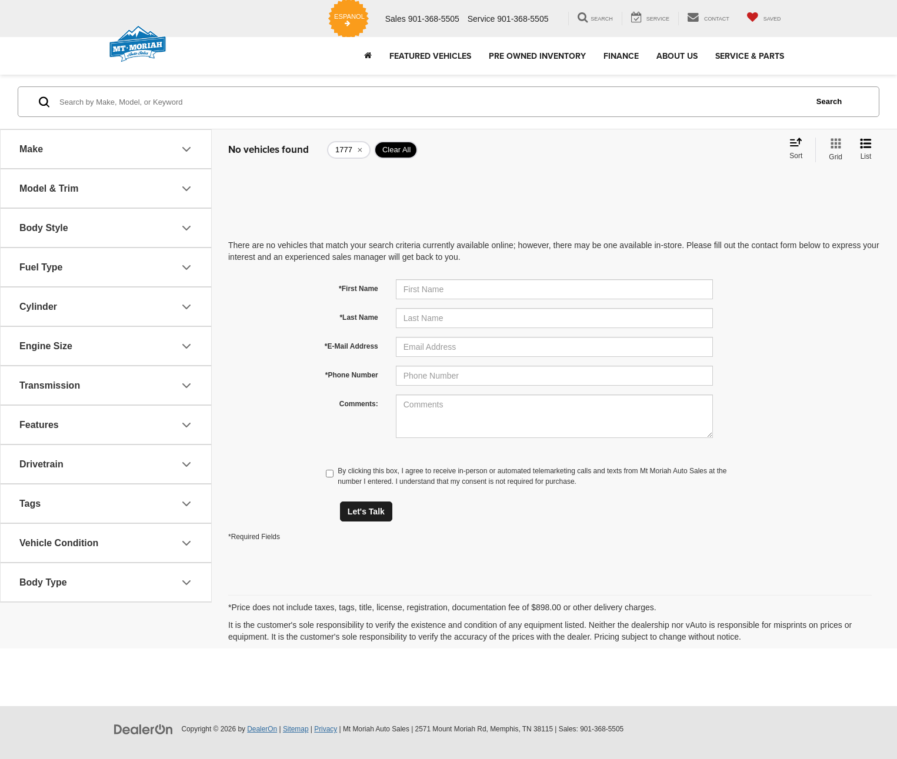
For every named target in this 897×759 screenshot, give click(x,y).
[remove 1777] (349, 150)
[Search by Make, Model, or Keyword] (431, 102)
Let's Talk (366, 511)
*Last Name (358, 317)
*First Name (358, 289)
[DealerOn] (144, 728)
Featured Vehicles (430, 56)
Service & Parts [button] (749, 56)
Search (829, 101)
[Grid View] (833, 150)
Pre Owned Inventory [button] (537, 56)
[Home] (368, 56)
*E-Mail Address (351, 346)
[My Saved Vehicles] (764, 18)
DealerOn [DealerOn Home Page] (262, 729)
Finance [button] (621, 56)
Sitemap (296, 729)
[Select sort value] (799, 149)
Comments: (358, 404)
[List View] (866, 150)
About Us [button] (677, 56)
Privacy (325, 729)
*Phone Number (351, 375)
